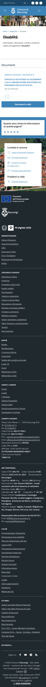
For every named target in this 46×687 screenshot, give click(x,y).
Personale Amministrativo (12, 259)
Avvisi (3, 367)
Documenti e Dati (8, 251)
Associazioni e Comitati (10, 412)
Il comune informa (8, 352)
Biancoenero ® (25, 677)
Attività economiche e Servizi (13, 408)
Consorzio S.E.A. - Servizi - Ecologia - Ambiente (20, 632)
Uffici (3, 247)
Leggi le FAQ (6, 544)
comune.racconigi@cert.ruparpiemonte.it (23, 436)
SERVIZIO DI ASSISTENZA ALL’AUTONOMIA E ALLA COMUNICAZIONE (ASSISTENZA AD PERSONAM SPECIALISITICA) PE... (23, 82)
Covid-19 (5, 364)
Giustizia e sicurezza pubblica (13, 307)
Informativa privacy (9, 568)
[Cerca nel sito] (39, 11)
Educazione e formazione (11, 303)
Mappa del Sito (7, 591)
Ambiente (5, 280)
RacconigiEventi (7, 616)
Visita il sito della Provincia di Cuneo (15, 608)
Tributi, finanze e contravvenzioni (14, 323)
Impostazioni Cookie (9, 575)
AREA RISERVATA (22, 683)
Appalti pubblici (7, 288)
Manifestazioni (7, 348)
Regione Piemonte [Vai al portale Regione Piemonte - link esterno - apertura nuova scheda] (9, 3)
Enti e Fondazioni (8, 255)
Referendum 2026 (8, 375)
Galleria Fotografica (9, 400)
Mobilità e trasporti (9, 315)
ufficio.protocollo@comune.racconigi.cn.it (23, 439)
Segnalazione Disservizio (11, 552)
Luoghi (4, 392)
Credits (4, 579)
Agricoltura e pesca (9, 276)
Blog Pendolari (7, 624)
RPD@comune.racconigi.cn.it (18, 518)
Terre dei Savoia (7, 635)
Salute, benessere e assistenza (13, 319)
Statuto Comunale (8, 564)
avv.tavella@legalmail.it (15, 521)
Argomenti (13, 31)
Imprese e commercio (10, 311)
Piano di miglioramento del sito (13, 540)
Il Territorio (5, 396)
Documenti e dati (23, 104)
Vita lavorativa (7, 331)
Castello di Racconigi (9, 612)
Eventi (4, 389)
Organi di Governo (8, 240)
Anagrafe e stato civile (10, 284)
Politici (4, 263)
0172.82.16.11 (11, 425)
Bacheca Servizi (7, 560)
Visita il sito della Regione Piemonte (16, 604)
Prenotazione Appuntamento (13, 548)
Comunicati (6, 356)
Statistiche (5, 587)
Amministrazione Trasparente (13, 533)
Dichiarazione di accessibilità (12, 537)
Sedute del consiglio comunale (13, 360)
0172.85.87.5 (10, 428)
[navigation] (4, 10)
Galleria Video (7, 404)
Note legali (5, 572)
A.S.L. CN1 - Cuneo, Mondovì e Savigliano (18, 628)
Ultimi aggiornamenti (10, 583)
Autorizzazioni (7, 292)
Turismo (4, 327)
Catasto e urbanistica (10, 296)
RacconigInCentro (8, 620)
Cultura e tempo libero (10, 300)
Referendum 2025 (8, 371)
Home (5, 31)
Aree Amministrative (9, 243)
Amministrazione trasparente (19, 75)
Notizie (4, 344)
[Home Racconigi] (21, 11)
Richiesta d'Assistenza (10, 556)
